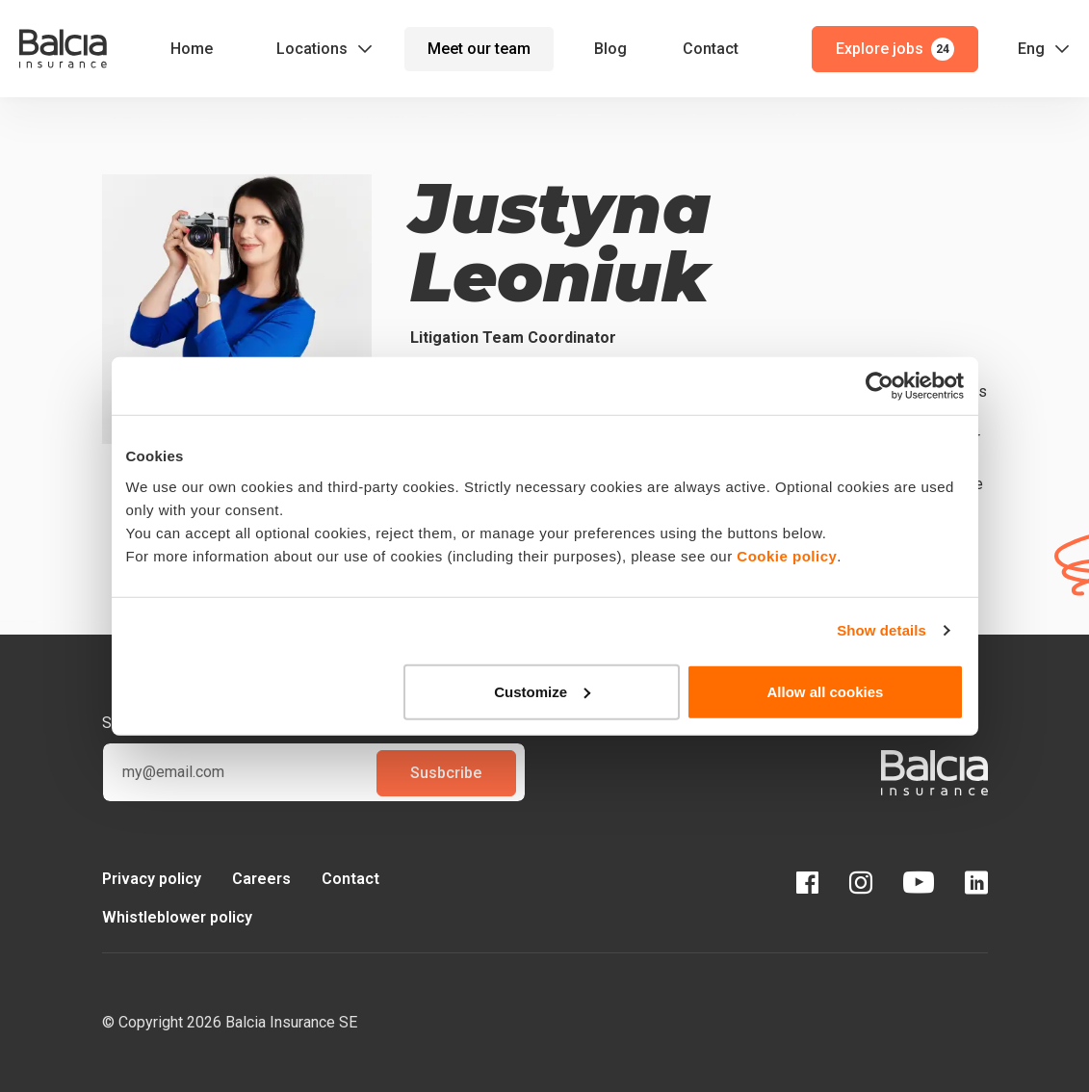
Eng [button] (1031, 48)
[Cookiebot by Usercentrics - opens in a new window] (879, 386)
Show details (881, 630)
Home (191, 48)
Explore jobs (895, 49)
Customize (542, 691)
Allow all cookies (825, 691)
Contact (711, 48)
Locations (312, 48)
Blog (610, 48)
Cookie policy (787, 555)
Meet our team (479, 48)
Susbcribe (445, 773)
